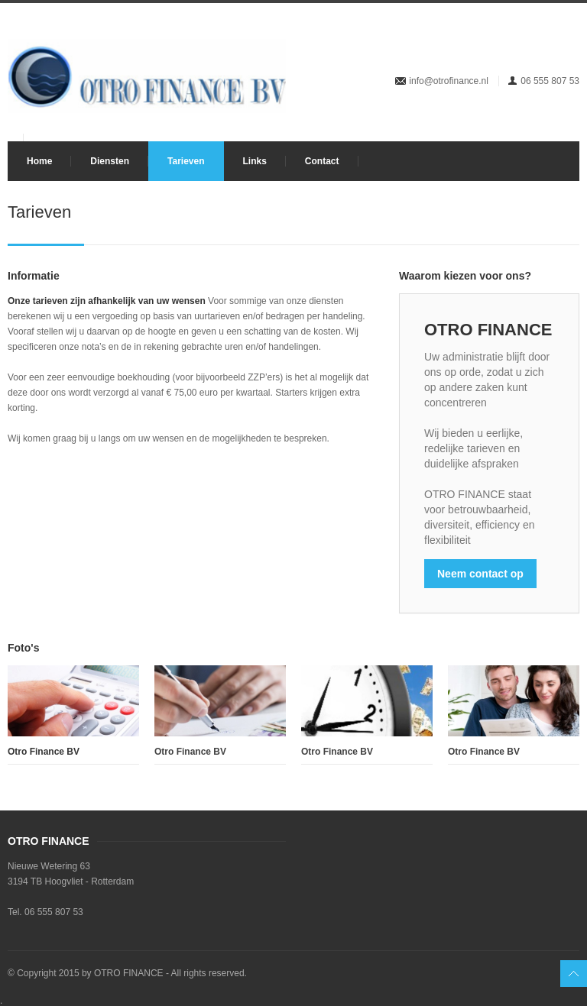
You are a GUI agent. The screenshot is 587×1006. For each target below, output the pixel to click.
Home (39, 161)
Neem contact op (480, 574)
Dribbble (518, 33)
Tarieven (185, 161)
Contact (322, 161)
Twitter (493, 33)
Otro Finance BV (190, 751)
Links (255, 161)
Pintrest (568, 33)
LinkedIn (543, 33)
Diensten (109, 161)
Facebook (467, 33)
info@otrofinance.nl (448, 81)
